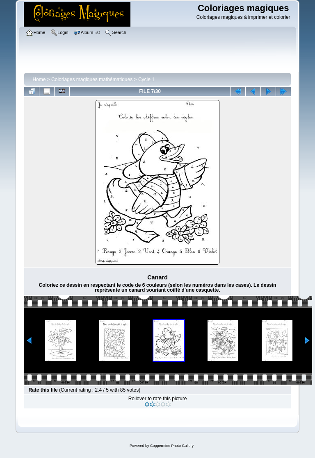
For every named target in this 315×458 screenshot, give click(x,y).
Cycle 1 (146, 79)
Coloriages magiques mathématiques (91, 79)
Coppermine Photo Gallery (172, 446)
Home (39, 79)
